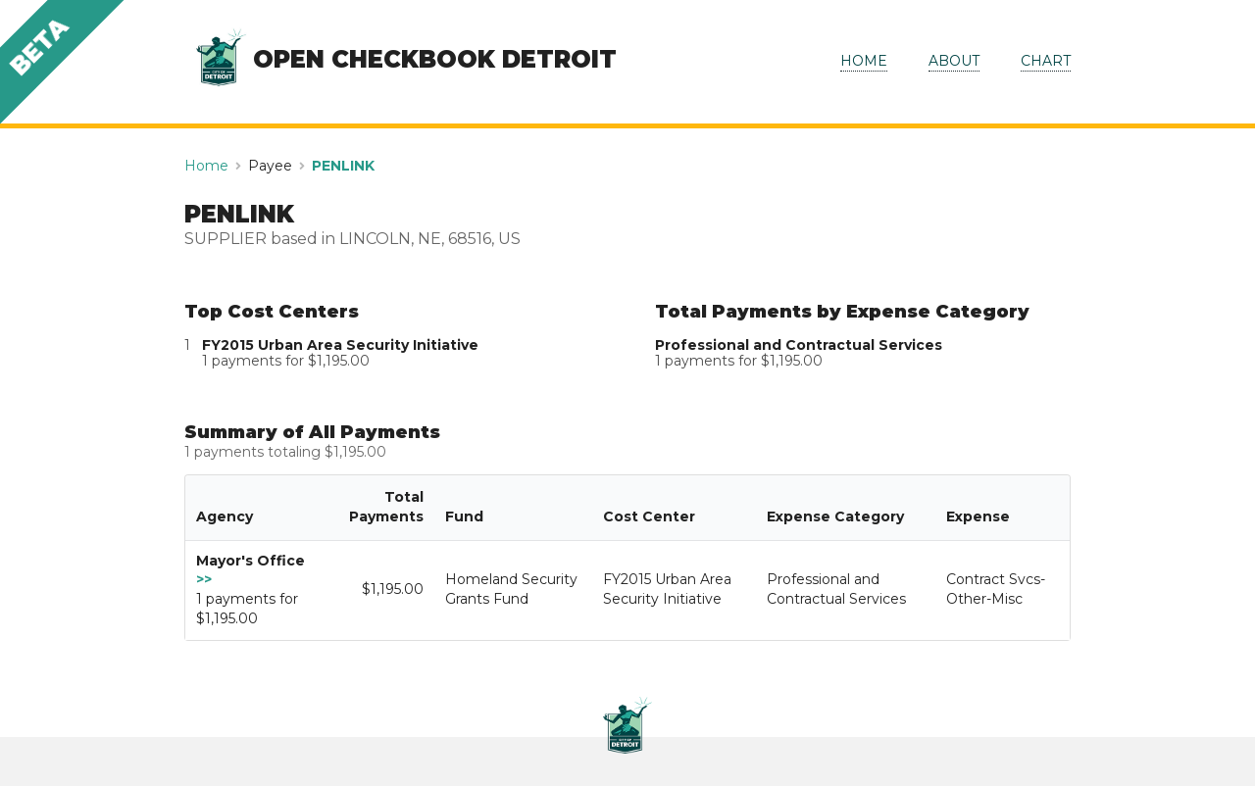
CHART (1046, 61)
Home (206, 165)
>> (204, 579)
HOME (863, 61)
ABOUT (954, 61)
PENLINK (343, 165)
